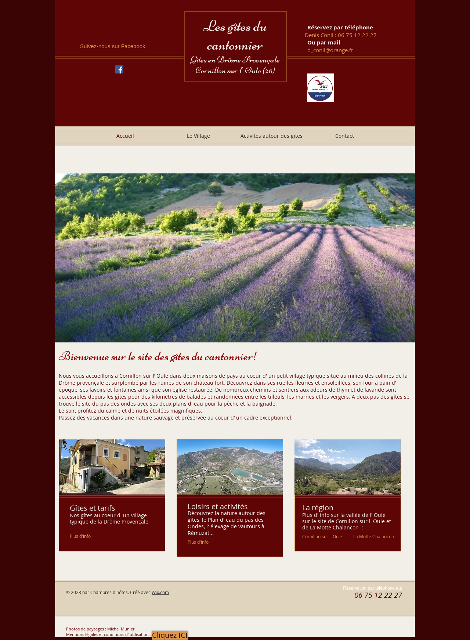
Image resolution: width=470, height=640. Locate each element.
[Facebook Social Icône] (119, 69)
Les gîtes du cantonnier (235, 35)
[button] (235, 257)
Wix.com (160, 592)
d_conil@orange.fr (330, 50)
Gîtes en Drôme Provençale (235, 59)
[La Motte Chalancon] (373, 536)
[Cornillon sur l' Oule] (322, 536)
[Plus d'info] (80, 536)
